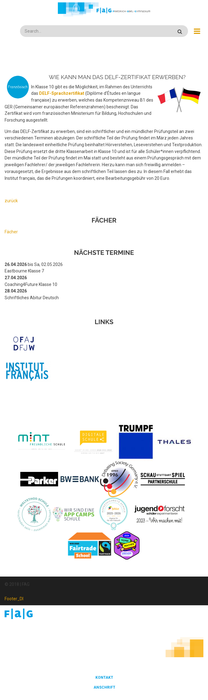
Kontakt (104, 677)
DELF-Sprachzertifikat (61, 93)
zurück (11, 200)
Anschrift (104, 687)
